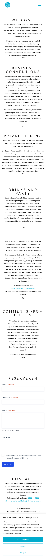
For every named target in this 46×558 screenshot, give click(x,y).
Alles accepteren (23, 540)
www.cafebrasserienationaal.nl (23, 288)
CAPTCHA (6, 438)
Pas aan (23, 546)
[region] (23, 535)
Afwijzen (23, 553)
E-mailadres (10, 397)
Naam (8, 384)
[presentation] (20, 444)
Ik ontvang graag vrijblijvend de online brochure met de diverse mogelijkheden (23, 456)
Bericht (8, 410)
